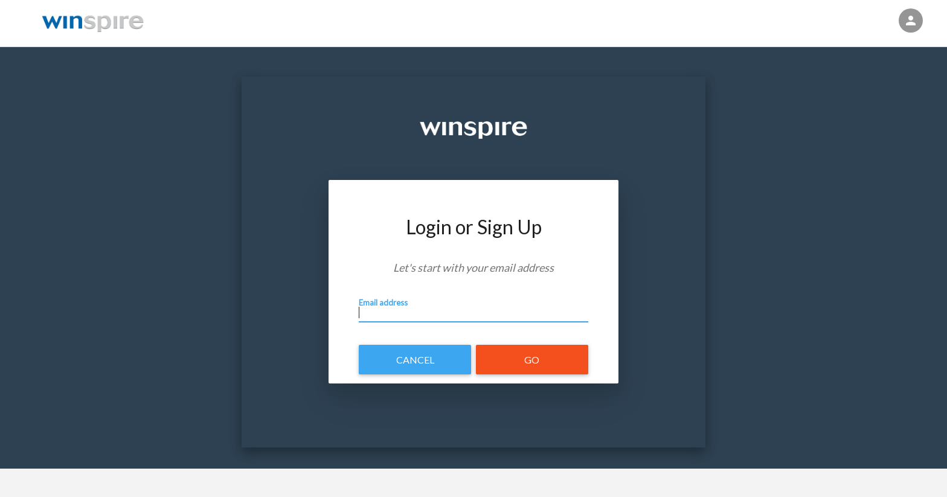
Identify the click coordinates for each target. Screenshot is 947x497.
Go (531, 359)
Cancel (415, 359)
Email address (383, 304)
